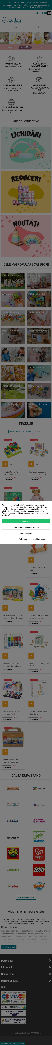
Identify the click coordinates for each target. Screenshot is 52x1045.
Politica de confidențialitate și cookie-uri (34, 539)
